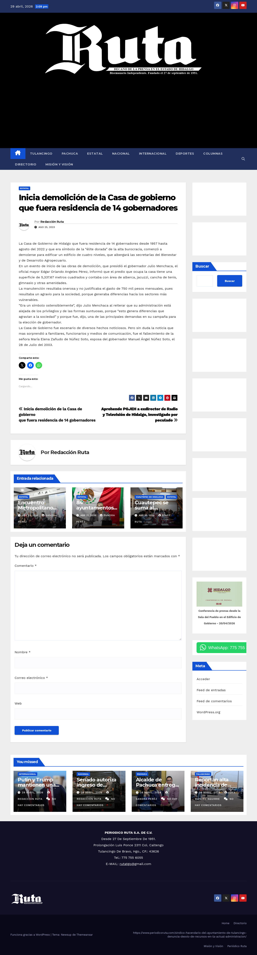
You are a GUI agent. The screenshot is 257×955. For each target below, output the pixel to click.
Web (18, 703)
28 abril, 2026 (92, 792)
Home (225, 923)
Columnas (213, 153)
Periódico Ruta (237, 946)
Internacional (153, 153)
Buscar (202, 266)
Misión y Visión (59, 164)
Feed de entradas (211, 690)
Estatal (95, 153)
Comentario (26, 566)
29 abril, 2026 (33, 792)
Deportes (185, 153)
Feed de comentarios (214, 701)
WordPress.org (208, 712)
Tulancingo (41, 153)
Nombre (23, 652)
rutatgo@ (127, 864)
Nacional (121, 153)
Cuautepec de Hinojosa (149, 497)
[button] (243, 159)
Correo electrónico (31, 678)
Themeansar (84, 934)
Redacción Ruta (52, 222)
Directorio (25, 164)
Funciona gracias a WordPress (30, 934)
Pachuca (70, 153)
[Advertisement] (128, 112)
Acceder (203, 679)
